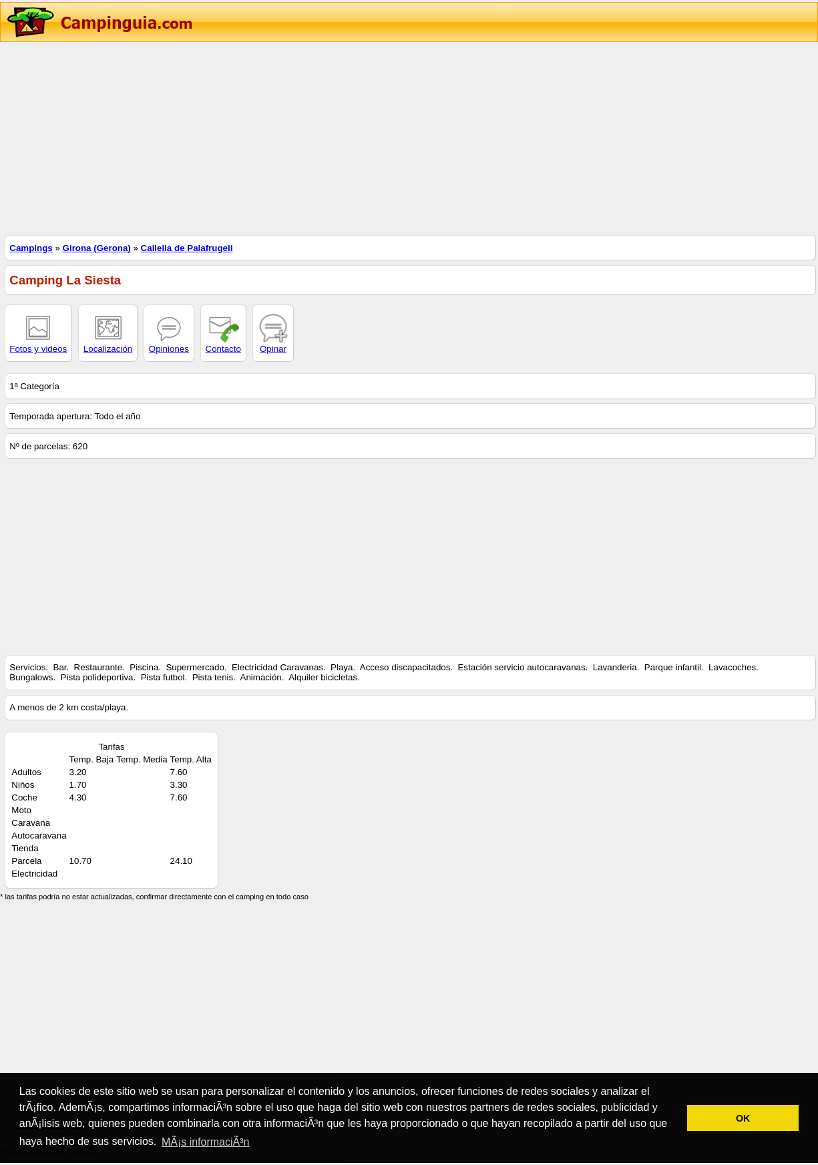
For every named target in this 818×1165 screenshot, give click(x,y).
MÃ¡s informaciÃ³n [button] (206, 1142)
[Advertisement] (400, 136)
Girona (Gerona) (97, 248)
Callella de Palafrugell (187, 248)
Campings (30, 248)
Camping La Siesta (65, 280)
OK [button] (743, 1118)
